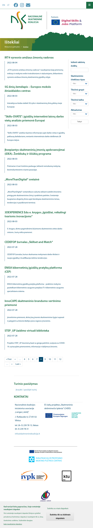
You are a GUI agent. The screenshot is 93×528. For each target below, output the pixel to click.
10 (50, 359)
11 (56, 359)
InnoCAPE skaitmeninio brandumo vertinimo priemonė (33, 303)
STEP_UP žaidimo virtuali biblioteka (27, 330)
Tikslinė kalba (77, 100)
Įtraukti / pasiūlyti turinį (26, 390)
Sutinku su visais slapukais (57, 510)
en (3, 5)
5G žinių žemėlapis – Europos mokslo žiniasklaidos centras (28, 89)
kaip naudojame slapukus (13, 526)
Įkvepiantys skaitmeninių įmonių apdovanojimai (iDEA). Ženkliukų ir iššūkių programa (35, 152)
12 (61, 359)
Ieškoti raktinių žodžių (78, 64)
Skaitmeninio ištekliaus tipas (78, 78)
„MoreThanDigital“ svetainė (22, 179)
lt (8, 5)
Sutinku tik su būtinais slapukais (60, 518)
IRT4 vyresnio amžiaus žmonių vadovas (29, 57)
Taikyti (79, 122)
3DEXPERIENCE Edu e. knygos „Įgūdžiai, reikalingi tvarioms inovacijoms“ (35, 214)
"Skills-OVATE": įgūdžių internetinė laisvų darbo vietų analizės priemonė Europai (34, 118)
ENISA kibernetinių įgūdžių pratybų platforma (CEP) (33, 269)
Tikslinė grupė (77, 90)
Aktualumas (76, 110)
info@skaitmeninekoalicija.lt (27, 434)
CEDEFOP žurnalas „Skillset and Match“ (29, 242)
